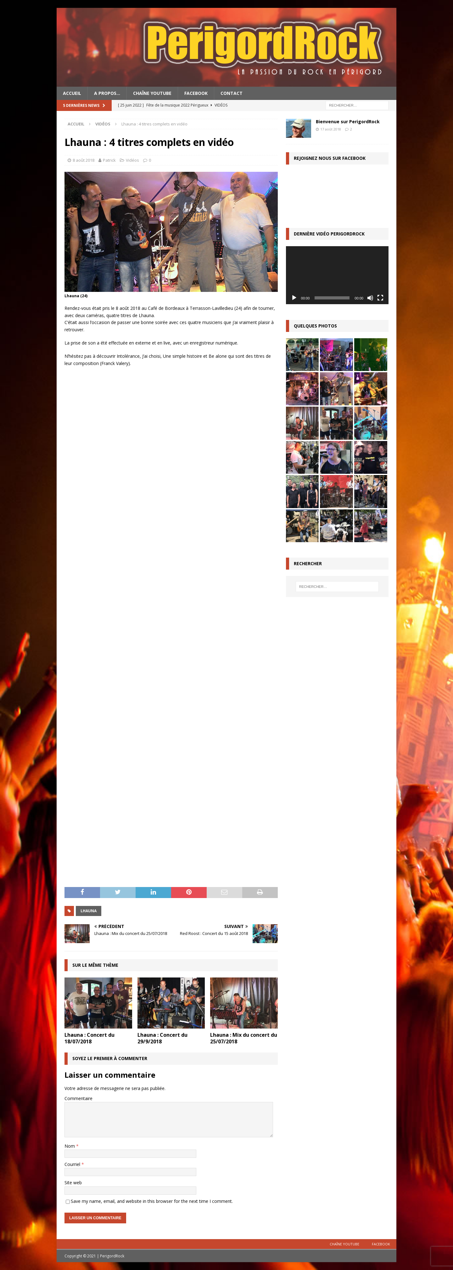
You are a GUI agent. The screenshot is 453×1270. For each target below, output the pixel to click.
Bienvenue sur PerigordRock (348, 122)
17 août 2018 (330, 129)
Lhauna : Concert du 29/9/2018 (162, 1038)
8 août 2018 (83, 160)
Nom (70, 1146)
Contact (232, 93)
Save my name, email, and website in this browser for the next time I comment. (152, 1201)
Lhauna (89, 910)
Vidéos (132, 160)
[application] (337, 275)
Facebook (196, 93)
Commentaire (78, 1098)
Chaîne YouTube (152, 93)
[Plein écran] (380, 298)
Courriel (72, 1164)
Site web (73, 1183)
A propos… (107, 93)
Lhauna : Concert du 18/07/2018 (89, 1038)
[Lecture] (294, 298)
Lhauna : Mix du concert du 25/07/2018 (243, 1038)
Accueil (72, 93)
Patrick (109, 160)
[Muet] (370, 298)
